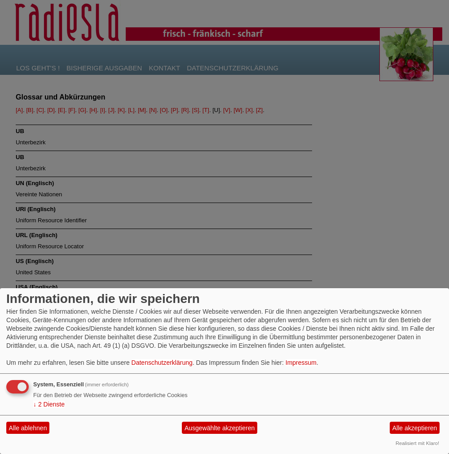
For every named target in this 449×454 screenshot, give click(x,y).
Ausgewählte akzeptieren (220, 428)
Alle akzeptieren (414, 428)
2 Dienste (49, 404)
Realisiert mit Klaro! (417, 443)
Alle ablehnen (28, 428)
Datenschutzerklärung (162, 362)
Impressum (301, 362)
